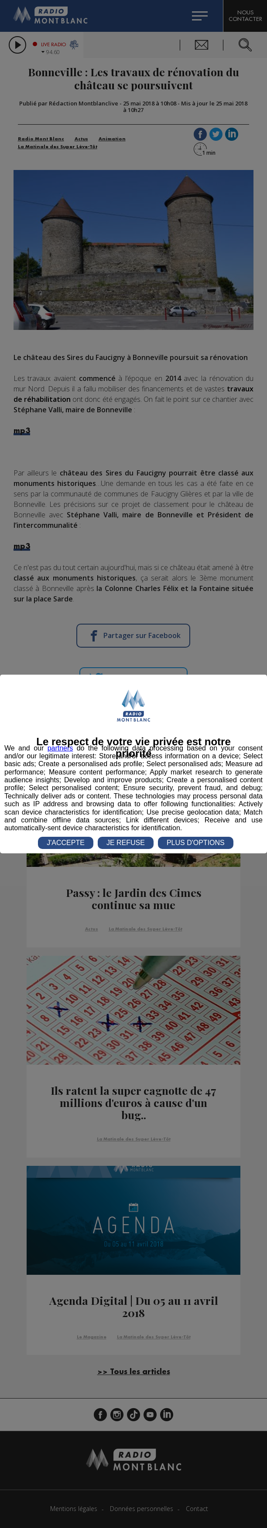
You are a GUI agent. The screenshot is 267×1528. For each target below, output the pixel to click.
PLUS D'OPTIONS (196, 842)
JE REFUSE (125, 842)
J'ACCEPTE (66, 842)
